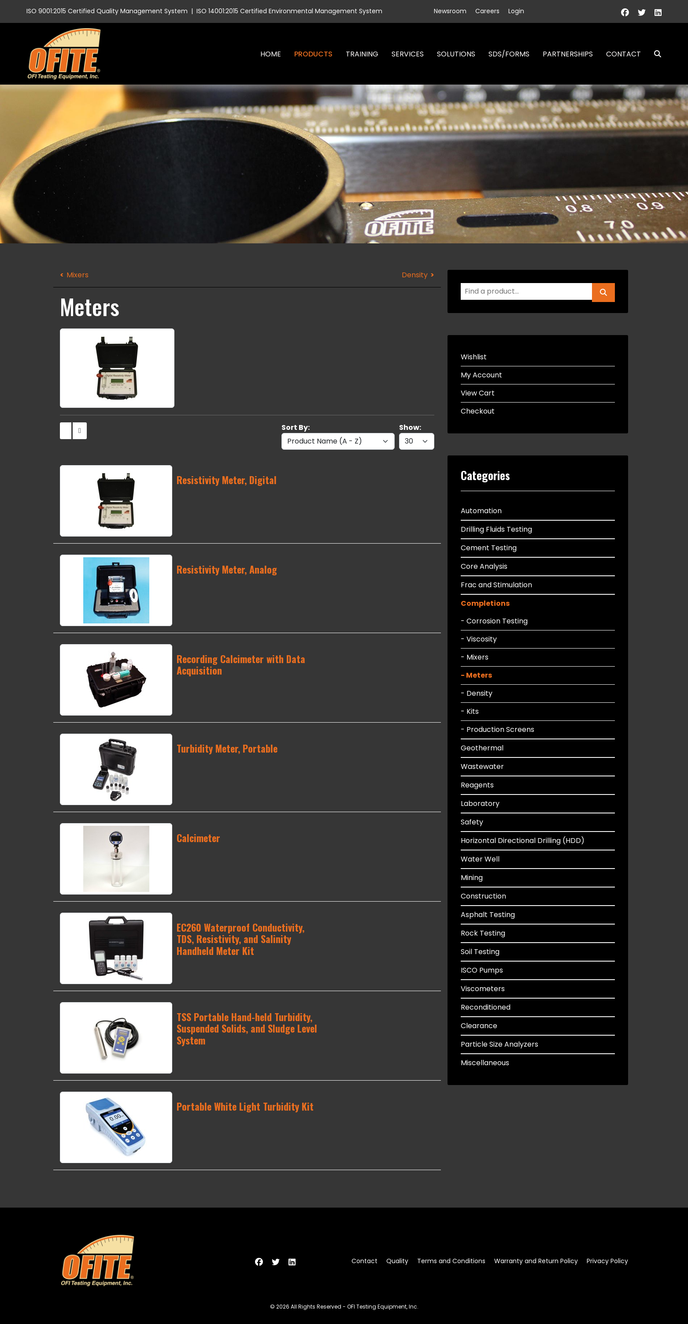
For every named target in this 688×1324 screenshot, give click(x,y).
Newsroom (450, 11)
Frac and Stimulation (496, 585)
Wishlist (474, 357)
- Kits (470, 711)
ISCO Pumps (482, 970)
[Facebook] (625, 12)
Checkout (478, 411)
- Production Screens (497, 729)
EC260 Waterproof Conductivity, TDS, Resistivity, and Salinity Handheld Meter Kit (240, 939)
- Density (476, 693)
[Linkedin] (658, 12)
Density (415, 275)
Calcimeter (198, 838)
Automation (481, 511)
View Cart (478, 393)
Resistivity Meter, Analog (227, 569)
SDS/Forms (508, 54)
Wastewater (482, 766)
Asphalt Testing (488, 915)
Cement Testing (489, 548)
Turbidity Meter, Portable (227, 748)
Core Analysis (484, 566)
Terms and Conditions (451, 1261)
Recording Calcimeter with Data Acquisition (241, 664)
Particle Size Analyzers (499, 1044)
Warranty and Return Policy (536, 1261)
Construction (483, 896)
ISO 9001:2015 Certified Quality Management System (107, 11)
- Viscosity (479, 639)
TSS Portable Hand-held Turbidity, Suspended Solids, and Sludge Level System (247, 1028)
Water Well (480, 859)
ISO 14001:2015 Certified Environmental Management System (289, 11)
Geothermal (482, 748)
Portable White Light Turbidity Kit (245, 1106)
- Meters (476, 675)
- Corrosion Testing (494, 621)
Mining (472, 878)
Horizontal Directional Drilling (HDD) (522, 840)
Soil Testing (480, 952)
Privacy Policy (607, 1261)
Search (654, 54)
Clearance (479, 1026)
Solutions (456, 54)
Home (270, 54)
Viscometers (483, 989)
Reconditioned (485, 1007)
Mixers (78, 275)
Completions (485, 603)
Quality (397, 1261)
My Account (481, 375)
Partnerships (568, 54)
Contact (623, 54)
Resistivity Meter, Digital (227, 480)
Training (362, 54)
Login (516, 11)
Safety (472, 822)
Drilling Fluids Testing (496, 529)
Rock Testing (483, 933)
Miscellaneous (485, 1063)
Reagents (477, 785)
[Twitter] (642, 12)
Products (313, 54)
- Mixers (474, 657)
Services (408, 54)
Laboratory (480, 803)
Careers (487, 11)
